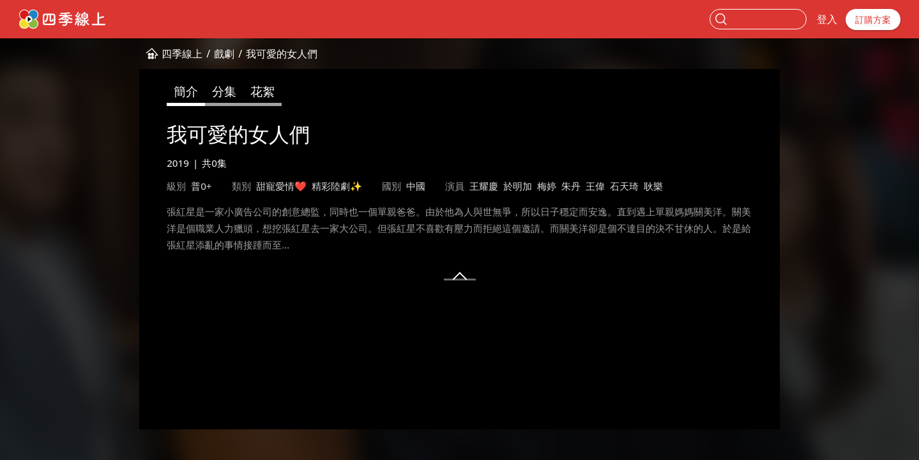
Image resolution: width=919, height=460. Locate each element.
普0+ (201, 186)
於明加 (517, 186)
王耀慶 (483, 186)
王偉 (595, 186)
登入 (827, 19)
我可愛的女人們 (281, 54)
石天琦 (624, 186)
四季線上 (182, 54)
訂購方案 (873, 19)
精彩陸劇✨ (337, 186)
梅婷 (546, 186)
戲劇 (224, 54)
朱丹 (571, 186)
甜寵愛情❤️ (281, 186)
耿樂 (653, 186)
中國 (415, 186)
